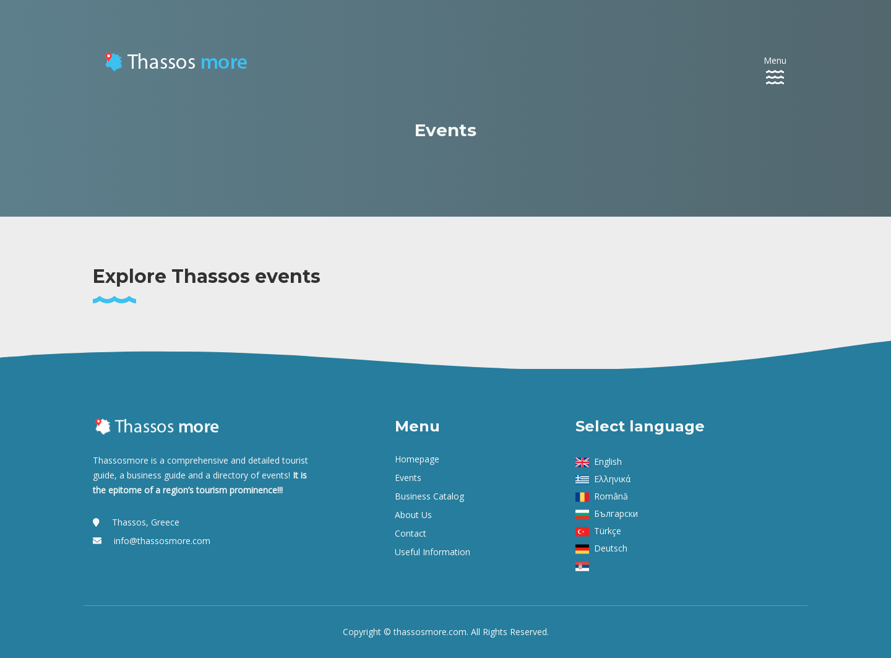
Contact (410, 533)
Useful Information (432, 552)
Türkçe (607, 531)
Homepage (417, 459)
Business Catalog (429, 496)
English (608, 461)
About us (413, 515)
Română (611, 496)
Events (408, 477)
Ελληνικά (612, 479)
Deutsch (610, 548)
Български (616, 513)
